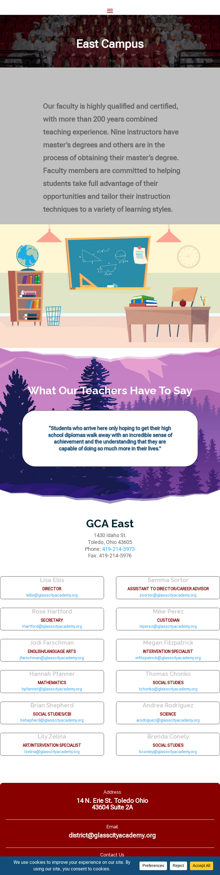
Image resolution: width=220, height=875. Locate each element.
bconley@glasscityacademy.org (168, 751)
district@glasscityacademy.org (112, 835)
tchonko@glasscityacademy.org (168, 689)
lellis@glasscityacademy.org (52, 595)
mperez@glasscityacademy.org (168, 626)
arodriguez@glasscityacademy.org (168, 720)
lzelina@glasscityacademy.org (52, 751)
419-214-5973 (118, 549)
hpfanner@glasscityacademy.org (52, 689)
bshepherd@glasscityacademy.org (52, 720)
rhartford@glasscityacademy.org (52, 626)
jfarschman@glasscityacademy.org (52, 658)
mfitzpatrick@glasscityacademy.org (168, 658)
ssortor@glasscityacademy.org (168, 595)
